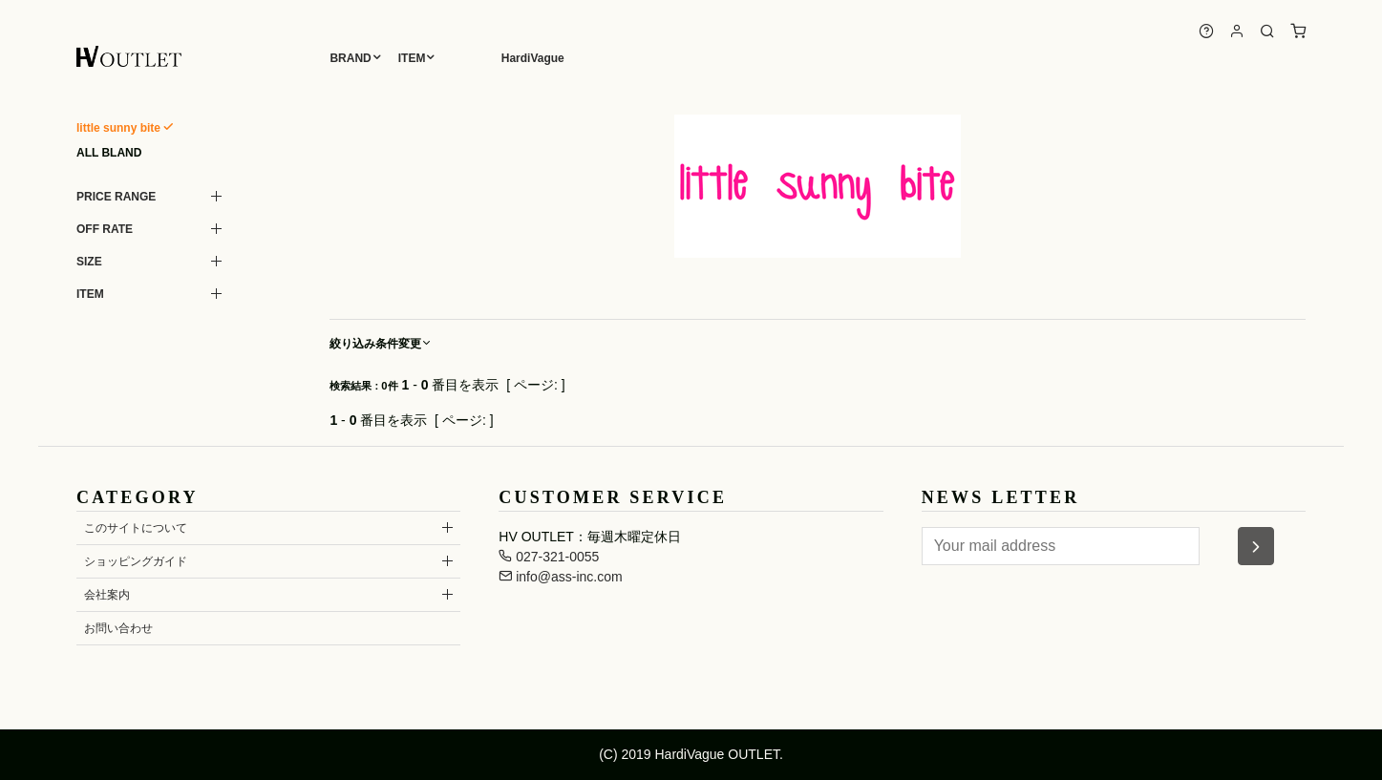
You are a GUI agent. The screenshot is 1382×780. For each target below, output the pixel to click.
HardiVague (532, 58)
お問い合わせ (118, 628)
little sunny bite (118, 128)
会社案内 (107, 594)
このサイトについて (135, 528)
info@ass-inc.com (560, 576)
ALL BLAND (108, 152)
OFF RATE (104, 229)
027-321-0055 (549, 556)
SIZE (89, 261)
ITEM (412, 58)
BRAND (350, 58)
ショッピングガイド (135, 561)
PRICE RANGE (116, 196)
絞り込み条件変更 (381, 343)
